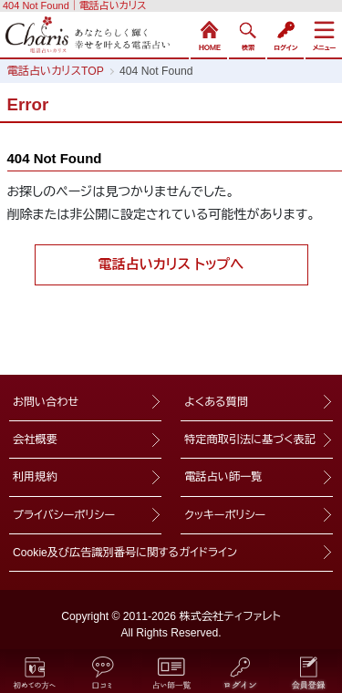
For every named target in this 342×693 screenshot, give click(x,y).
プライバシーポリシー (64, 515)
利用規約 (35, 477)
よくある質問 (216, 402)
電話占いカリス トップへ (171, 264)
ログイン (285, 34)
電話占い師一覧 (223, 477)
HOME (209, 34)
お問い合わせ (45, 402)
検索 (247, 34)
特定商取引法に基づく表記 (250, 439)
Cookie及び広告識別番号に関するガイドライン (125, 552)
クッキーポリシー (224, 515)
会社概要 (35, 439)
